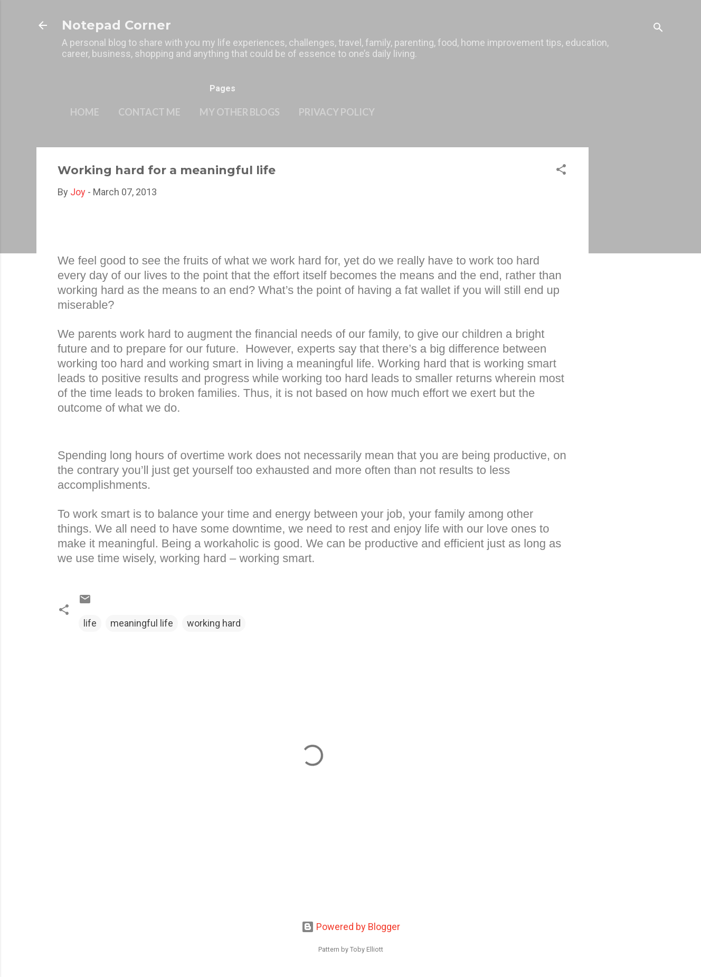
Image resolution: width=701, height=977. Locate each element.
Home (84, 112)
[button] (561, 171)
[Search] (658, 29)
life (90, 623)
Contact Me (149, 112)
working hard (214, 623)
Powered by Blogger (350, 926)
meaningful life (141, 623)
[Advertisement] (631, 305)
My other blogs (240, 112)
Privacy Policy (337, 112)
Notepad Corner (116, 25)
